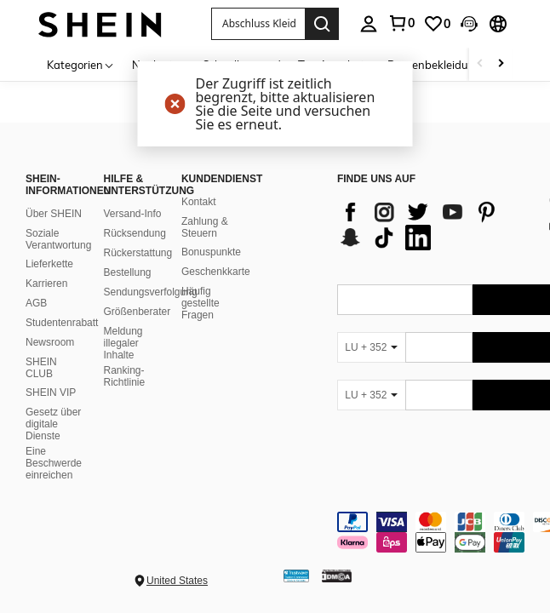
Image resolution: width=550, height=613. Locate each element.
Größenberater (136, 312)
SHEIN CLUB (41, 368)
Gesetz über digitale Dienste (53, 424)
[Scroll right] (501, 64)
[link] (401, 23)
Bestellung (127, 272)
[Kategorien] (80, 64)
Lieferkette (49, 264)
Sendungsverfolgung (150, 292)
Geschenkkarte (215, 272)
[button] (258, 24)
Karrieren (46, 283)
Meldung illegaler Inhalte (122, 343)
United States (177, 581)
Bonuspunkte (211, 252)
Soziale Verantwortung (58, 239)
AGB (36, 303)
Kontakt (198, 202)
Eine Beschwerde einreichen (54, 463)
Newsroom (50, 342)
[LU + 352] (371, 347)
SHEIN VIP (51, 392)
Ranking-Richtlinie (124, 376)
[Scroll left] (480, 64)
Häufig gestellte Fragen (200, 303)
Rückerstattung (137, 253)
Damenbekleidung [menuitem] (434, 65)
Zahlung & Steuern (204, 227)
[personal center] (368, 24)
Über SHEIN (54, 214)
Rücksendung (134, 233)
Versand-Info (132, 214)
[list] (433, 224)
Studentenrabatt (62, 323)
